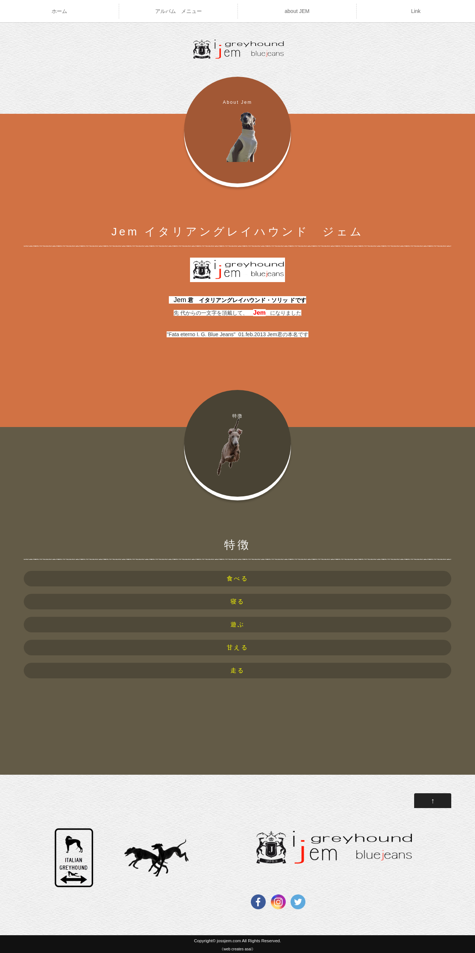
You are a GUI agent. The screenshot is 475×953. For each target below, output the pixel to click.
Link (416, 11)
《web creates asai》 (237, 949)
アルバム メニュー (178, 11)
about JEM (297, 11)
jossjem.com (229, 940)
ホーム (59, 11)
